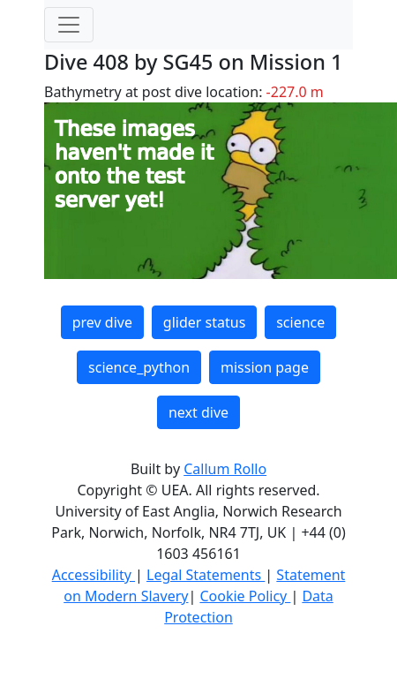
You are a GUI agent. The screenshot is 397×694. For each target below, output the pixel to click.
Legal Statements (205, 575)
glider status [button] (204, 322)
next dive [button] (198, 412)
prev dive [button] (102, 322)
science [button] (300, 322)
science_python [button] (139, 367)
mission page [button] (265, 367)
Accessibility (93, 575)
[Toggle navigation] (69, 24)
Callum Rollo (225, 469)
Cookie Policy (244, 596)
